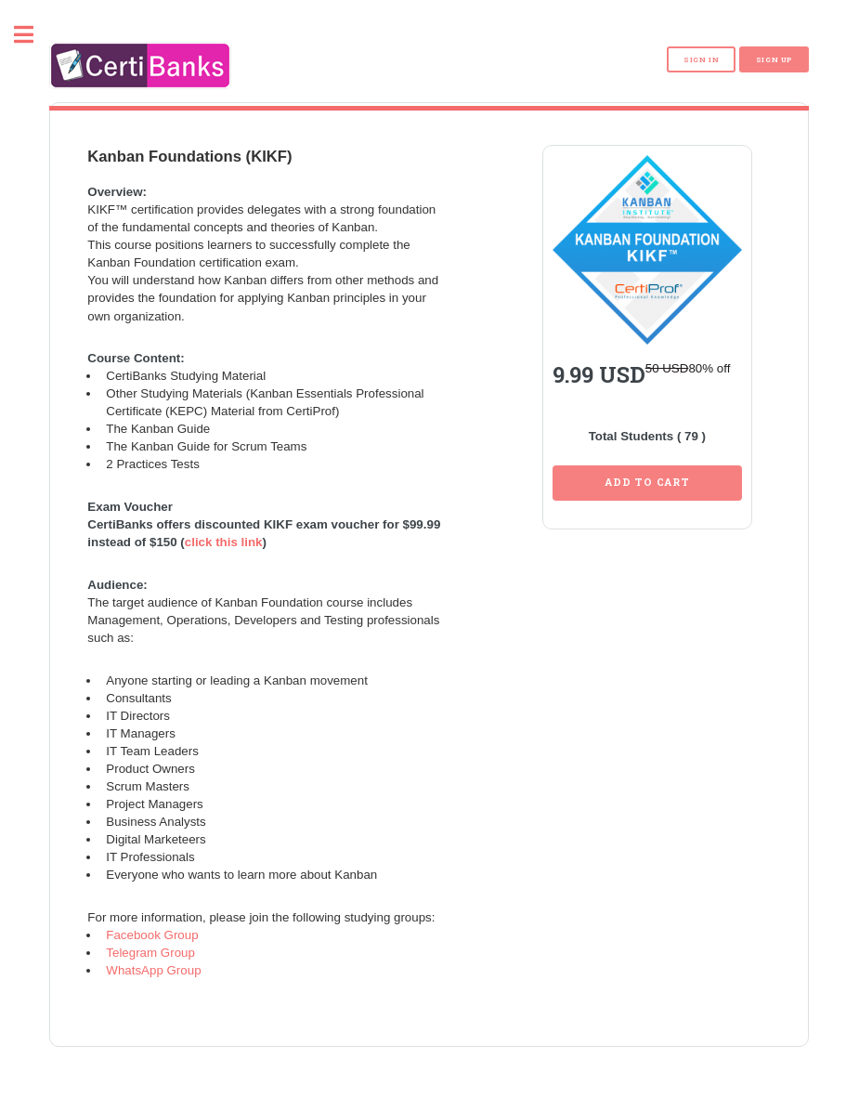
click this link (224, 534)
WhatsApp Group (153, 962)
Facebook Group (152, 927)
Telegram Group (150, 944)
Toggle (33, 35)
